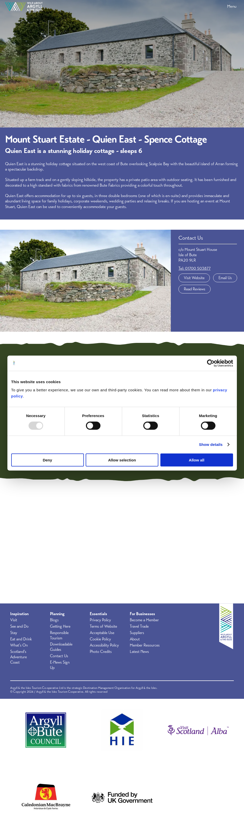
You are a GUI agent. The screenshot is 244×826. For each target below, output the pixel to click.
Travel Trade (139, 626)
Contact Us (59, 656)
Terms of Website (103, 626)
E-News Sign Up (60, 665)
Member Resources (145, 645)
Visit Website (194, 277)
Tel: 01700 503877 (194, 268)
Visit (13, 620)
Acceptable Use (102, 632)
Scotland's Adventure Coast (18, 657)
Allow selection (122, 460)
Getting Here (60, 626)
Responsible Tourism (59, 635)
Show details (211, 444)
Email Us (225, 277)
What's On (19, 645)
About (135, 639)
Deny (47, 460)
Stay (13, 632)
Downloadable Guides (61, 647)
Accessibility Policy (104, 645)
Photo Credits (101, 651)
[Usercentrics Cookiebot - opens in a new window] (210, 363)
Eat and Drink (21, 639)
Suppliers (137, 632)
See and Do (19, 626)
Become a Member (144, 620)
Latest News (139, 651)
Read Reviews (194, 289)
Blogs (54, 620)
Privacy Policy (100, 620)
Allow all (196, 460)
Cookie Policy (100, 639)
